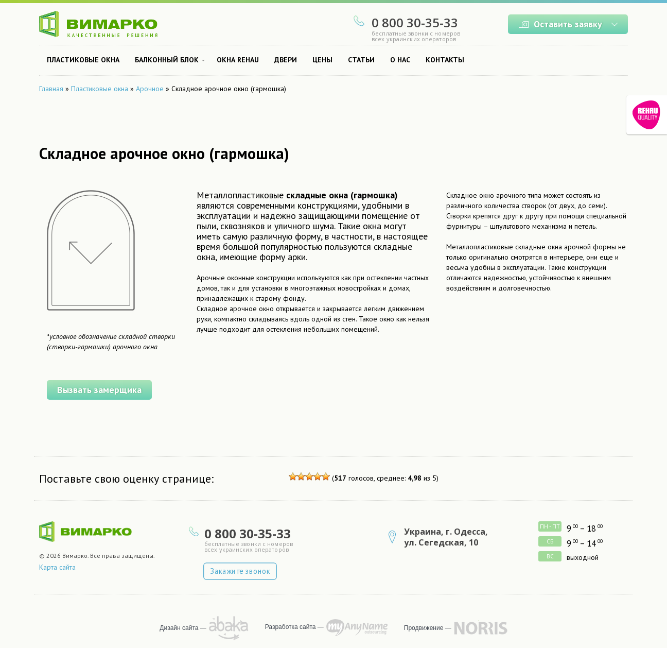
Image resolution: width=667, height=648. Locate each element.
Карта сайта (57, 567)
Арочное (150, 88)
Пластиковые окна (99, 88)
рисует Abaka (229, 628)
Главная (51, 88)
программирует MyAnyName (357, 627)
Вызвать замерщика (94, 388)
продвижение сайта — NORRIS (480, 628)
